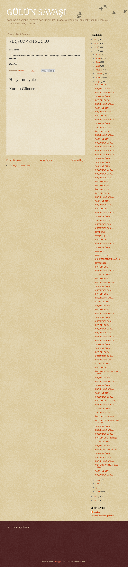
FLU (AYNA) (100, 251)
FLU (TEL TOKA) (102, 255)
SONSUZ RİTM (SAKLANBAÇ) (107, 259)
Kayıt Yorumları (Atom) (22, 166)
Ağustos (99, 70)
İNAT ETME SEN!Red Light (106, 438)
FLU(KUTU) (100, 232)
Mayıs (98, 81)
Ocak (98, 491)
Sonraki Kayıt (13, 160)
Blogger (58, 561)
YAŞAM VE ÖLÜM (102, 96)
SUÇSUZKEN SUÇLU (104, 89)
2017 (96, 39)
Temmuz (99, 74)
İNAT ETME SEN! (102, 85)
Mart (98, 484)
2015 (96, 47)
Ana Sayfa (46, 160)
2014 (96, 51)
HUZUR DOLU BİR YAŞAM (106, 449)
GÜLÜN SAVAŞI (36, 12)
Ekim (98, 62)
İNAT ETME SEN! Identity (105, 401)
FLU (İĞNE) (100, 236)
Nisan (98, 480)
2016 (96, 43)
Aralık (98, 54)
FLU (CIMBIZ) (100, 263)
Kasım (98, 58)
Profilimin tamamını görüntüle (102, 516)
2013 (96, 496)
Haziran (99, 78)
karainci (97, 512)
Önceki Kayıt (78, 160)
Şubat (98, 488)
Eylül (98, 66)
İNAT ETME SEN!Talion (104, 416)
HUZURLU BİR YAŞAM (104, 92)
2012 (96, 500)
